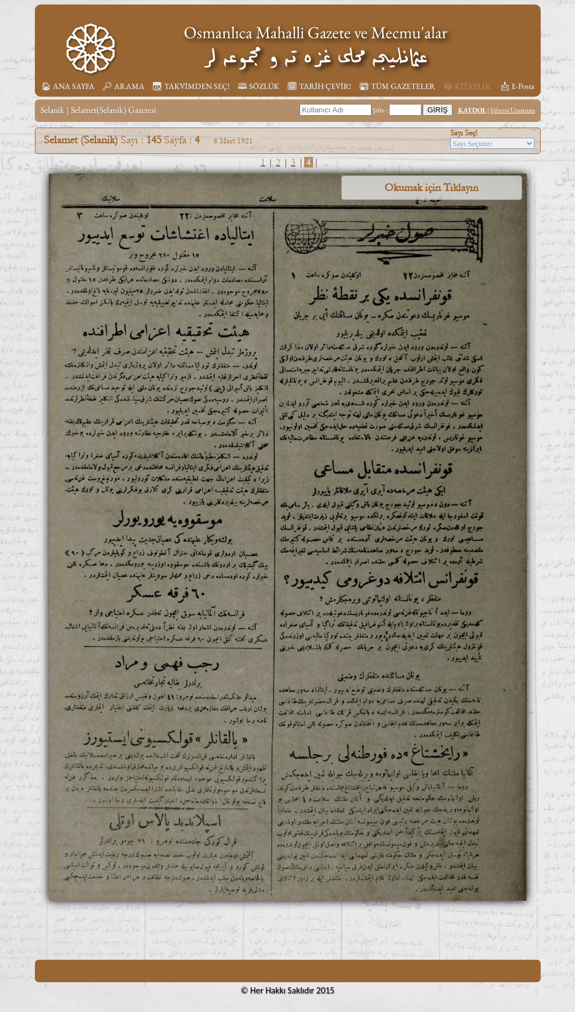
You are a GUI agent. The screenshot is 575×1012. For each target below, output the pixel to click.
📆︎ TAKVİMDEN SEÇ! (191, 86)
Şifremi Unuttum (512, 110)
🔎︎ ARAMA (123, 86)
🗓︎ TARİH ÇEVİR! (319, 86)
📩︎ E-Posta (517, 86)
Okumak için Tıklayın (431, 187)
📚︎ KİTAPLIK (467, 86)
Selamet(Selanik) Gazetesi (113, 110)
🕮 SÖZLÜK (258, 86)
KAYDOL (472, 110)
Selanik (52, 110)
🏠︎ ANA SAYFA (67, 86)
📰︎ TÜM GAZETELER (397, 86)
